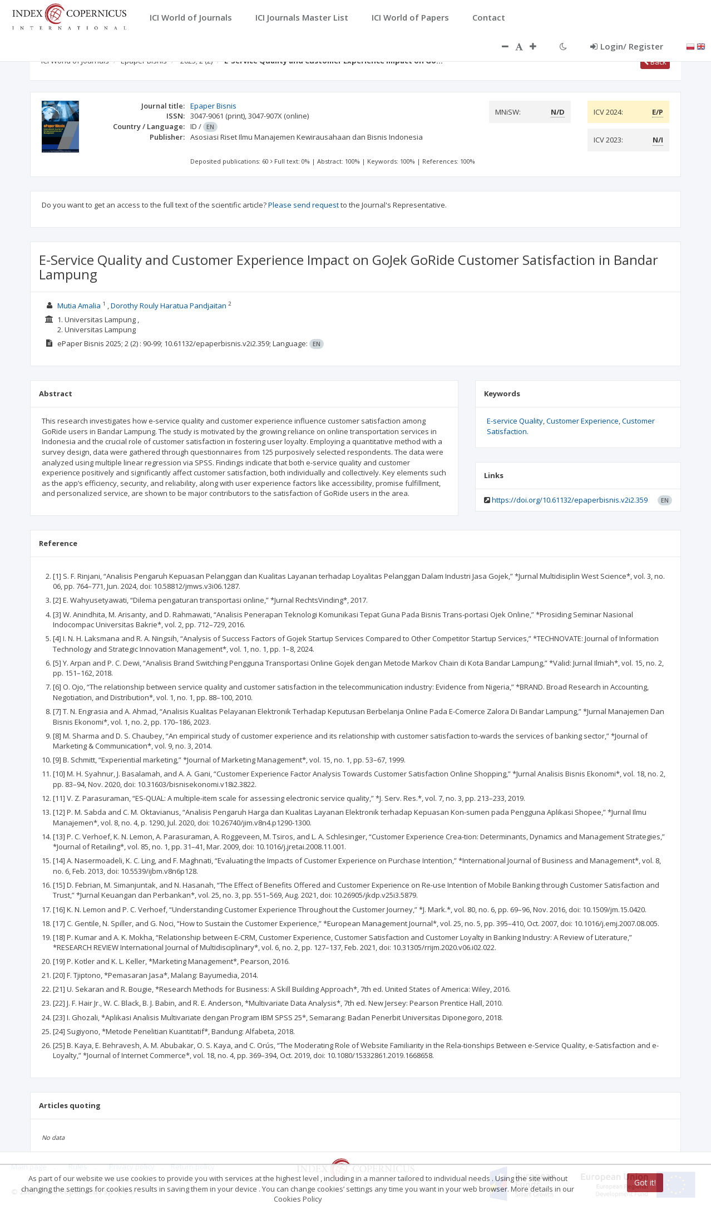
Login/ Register (626, 46)
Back (655, 62)
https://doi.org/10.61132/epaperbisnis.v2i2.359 (570, 500)
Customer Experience (582, 421)
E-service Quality (515, 421)
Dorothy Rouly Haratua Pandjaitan (169, 306)
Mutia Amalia (79, 306)
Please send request (303, 205)
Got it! (645, 1182)
